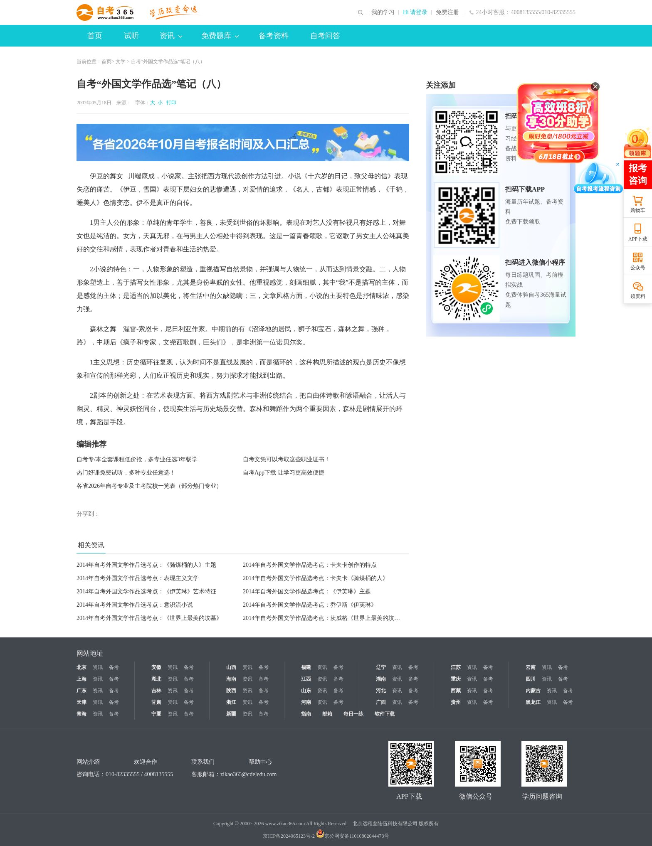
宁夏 (156, 714)
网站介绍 (88, 762)
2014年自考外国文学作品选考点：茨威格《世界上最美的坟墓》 (324, 618)
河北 (381, 691)
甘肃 (156, 702)
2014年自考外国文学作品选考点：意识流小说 (135, 605)
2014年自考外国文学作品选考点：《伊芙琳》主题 (307, 591)
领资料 (637, 296)
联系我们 (203, 762)
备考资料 (274, 36)
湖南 (381, 679)
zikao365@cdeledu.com (248, 774)
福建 (306, 667)
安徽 (156, 667)
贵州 (456, 702)
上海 (81, 679)
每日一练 (353, 714)
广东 (81, 691)
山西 (231, 667)
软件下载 (385, 714)
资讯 (171, 36)
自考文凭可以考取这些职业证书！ (286, 459)
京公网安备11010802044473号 (352, 836)
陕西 (231, 691)
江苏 (456, 667)
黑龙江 (533, 702)
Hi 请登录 (415, 12)
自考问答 (325, 36)
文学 (121, 61)
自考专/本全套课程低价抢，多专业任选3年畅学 (137, 459)
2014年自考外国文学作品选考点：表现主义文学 (138, 578)
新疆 (231, 714)
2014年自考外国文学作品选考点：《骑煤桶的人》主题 (146, 565)
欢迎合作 (145, 762)
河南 (306, 702)
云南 (531, 667)
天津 (81, 702)
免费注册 (447, 12)
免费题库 (220, 36)
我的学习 (383, 12)
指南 (306, 714)
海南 (231, 679)
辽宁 (381, 667)
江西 (306, 679)
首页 (94, 36)
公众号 (637, 268)
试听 (131, 36)
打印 (170, 103)
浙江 (231, 702)
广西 (381, 702)
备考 (114, 667)
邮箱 (327, 714)
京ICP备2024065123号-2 (289, 836)
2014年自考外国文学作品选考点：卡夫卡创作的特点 (310, 565)
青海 (81, 714)
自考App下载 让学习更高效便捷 (283, 473)
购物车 (637, 210)
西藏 (456, 691)
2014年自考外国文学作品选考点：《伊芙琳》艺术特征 (146, 591)
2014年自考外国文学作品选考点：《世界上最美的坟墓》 (149, 618)
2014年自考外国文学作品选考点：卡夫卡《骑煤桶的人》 (315, 578)
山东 (306, 691)
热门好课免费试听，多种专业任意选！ (126, 473)
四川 (531, 679)
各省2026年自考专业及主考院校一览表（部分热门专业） (149, 486)
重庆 (456, 679)
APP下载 (637, 239)
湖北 (156, 679)
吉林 (156, 691)
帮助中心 (260, 762)
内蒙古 (533, 691)
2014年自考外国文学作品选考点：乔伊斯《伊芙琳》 (310, 605)
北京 (81, 667)
